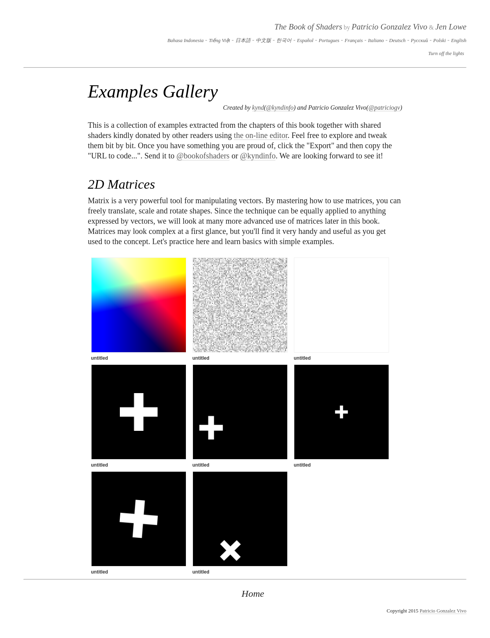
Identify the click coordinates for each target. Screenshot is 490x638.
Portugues (329, 40)
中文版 (263, 40)
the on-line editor (261, 135)
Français (354, 40)
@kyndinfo (280, 107)
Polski (439, 40)
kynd (258, 107)
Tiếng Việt (219, 40)
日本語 (243, 40)
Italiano (376, 40)
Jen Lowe (450, 26)
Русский (419, 40)
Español (305, 40)
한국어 (284, 40)
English (458, 40)
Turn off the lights (446, 53)
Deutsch (397, 40)
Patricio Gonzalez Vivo (390, 26)
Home (253, 593)
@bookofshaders (202, 155)
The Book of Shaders (308, 26)
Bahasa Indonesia (185, 40)
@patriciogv (384, 107)
